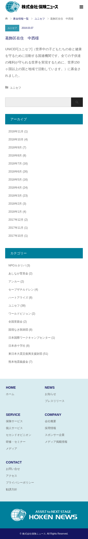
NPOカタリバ (17, 265)
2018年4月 (15, 187)
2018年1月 (15, 211)
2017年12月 (15, 219)
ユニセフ (12, 28)
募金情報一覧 (21, 18)
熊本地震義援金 (18, 361)
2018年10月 (15, 139)
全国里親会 (15, 321)
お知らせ (50, 394)
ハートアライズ (18, 297)
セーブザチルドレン (21, 289)
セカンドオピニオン (18, 435)
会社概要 (50, 421)
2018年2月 (15, 203)
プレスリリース (55, 401)
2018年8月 (15, 155)
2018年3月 (15, 195)
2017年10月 (15, 235)
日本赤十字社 (16, 345)
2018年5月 (15, 179)
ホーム (10, 394)
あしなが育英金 (18, 273)
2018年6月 (15, 171)
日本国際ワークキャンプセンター (29, 337)
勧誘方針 (11, 489)
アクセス (11, 475)
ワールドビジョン (19, 313)
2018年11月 (15, 131)
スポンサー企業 (55, 435)
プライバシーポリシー (20, 482)
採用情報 (50, 428)
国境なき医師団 (18, 329)
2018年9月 (15, 147)
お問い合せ (13, 469)
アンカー (14, 281)
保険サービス (14, 421)
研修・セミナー (16, 441)
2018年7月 (15, 163)
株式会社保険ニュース (34, 533)
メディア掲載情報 (56, 441)
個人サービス (14, 428)
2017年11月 (15, 227)
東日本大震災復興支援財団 (25, 353)
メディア (11, 448)
